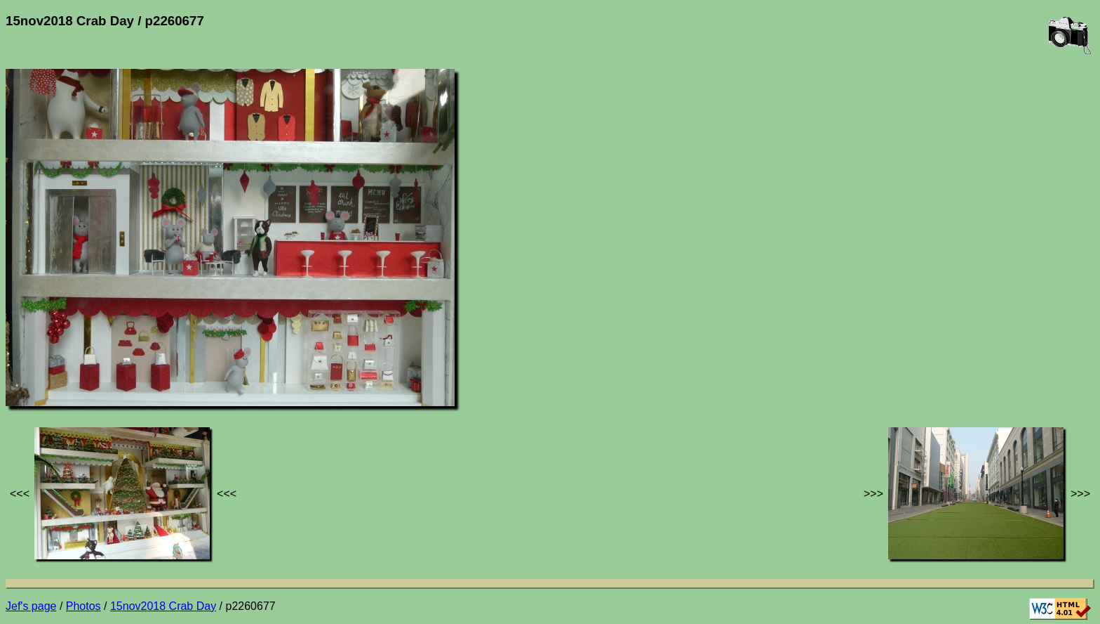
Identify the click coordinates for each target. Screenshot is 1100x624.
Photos (83, 606)
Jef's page (31, 606)
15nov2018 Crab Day (163, 606)
